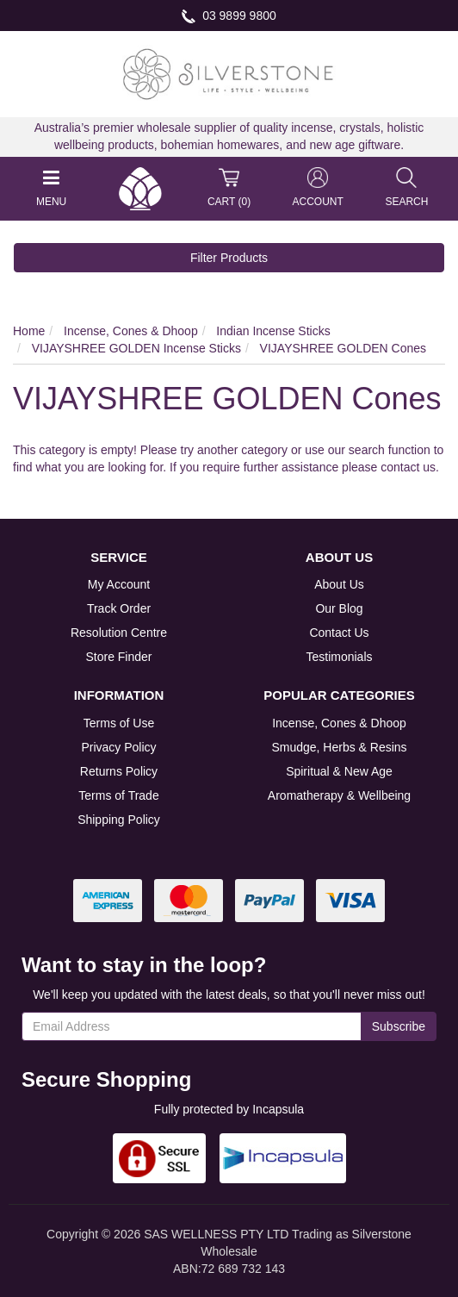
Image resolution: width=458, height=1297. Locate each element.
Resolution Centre (119, 632)
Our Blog (338, 608)
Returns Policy (119, 771)
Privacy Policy (118, 747)
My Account (119, 584)
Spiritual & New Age (339, 771)
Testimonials (339, 657)
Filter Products (229, 258)
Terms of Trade (118, 795)
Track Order (119, 608)
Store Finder (118, 657)
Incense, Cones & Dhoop (339, 723)
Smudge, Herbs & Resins (338, 747)
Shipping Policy (118, 819)
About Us (339, 584)
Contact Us (338, 632)
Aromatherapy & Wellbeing (339, 795)
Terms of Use (119, 723)
